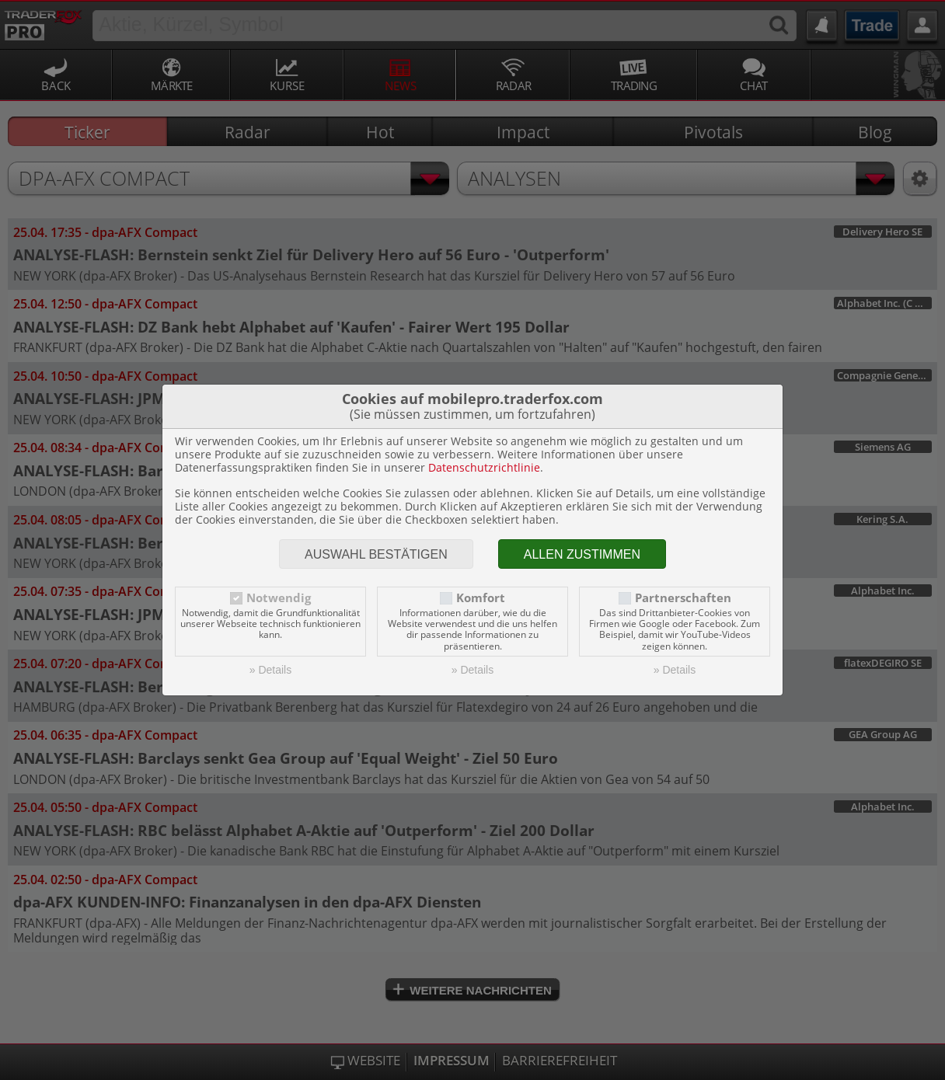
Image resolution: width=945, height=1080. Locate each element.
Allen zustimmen (582, 554)
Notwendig (278, 598)
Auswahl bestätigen (376, 554)
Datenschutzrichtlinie (484, 467)
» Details (270, 670)
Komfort (480, 598)
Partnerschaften (683, 598)
